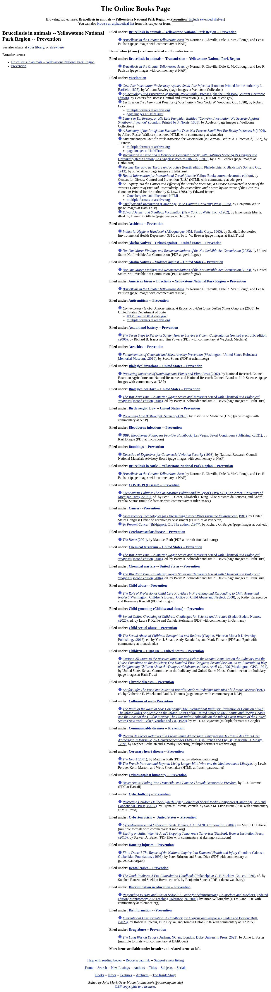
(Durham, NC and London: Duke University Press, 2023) (180, 937)
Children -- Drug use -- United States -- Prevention (166, 651)
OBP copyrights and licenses (135, 986)
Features (126, 975)
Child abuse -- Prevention (148, 585)
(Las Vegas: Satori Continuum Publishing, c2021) (192, 435)
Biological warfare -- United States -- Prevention (164, 389)
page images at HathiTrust (145, 114)
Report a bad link (138, 960)
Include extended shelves (206, 19)
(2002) (171, 374)
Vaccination (137, 78)
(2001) (135, 540)
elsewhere (57, 47)
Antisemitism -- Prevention (149, 300)
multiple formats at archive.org (148, 110)
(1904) (194, 130)
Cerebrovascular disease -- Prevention (157, 532)
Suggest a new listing (169, 960)
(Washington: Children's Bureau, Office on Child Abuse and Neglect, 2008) (188, 595)
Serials (181, 968)
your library (36, 47)
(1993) (168, 454)
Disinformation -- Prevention (150, 910)
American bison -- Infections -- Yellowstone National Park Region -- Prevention (187, 281)
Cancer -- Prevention (144, 508)
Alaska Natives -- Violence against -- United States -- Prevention (176, 262)
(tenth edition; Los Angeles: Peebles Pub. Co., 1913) (187, 157)
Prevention (18, 66)
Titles (153, 968)
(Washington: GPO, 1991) (192, 663)
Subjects (167, 968)
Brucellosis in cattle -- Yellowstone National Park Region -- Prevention (181, 466)
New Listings (120, 968)
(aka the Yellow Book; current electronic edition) (188, 175)
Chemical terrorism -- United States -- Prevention (165, 547)
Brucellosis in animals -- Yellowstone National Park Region (52, 62)
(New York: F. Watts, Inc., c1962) (176, 212)
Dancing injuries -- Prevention (151, 845)
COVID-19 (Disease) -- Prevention (154, 485)
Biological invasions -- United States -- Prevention (165, 366)
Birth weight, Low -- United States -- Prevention (164, 408)
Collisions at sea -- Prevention (151, 701)
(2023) (187, 251)
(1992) (194, 690)
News (112, 975)
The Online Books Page (135, 8)
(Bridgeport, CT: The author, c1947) (161, 524)
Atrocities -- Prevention (146, 347)
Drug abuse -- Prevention (147, 929)
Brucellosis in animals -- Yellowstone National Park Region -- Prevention (183, 32)
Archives (142, 975)
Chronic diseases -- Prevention (151, 682)
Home (89, 968)
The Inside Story (164, 975)
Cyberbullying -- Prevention (150, 794)
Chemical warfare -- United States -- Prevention (164, 566)
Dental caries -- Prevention (148, 868)
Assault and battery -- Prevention (153, 327)
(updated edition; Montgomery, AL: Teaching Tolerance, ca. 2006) (193, 897)
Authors (139, 968)
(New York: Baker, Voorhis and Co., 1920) (192, 715)
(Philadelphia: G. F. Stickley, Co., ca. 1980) (189, 876)
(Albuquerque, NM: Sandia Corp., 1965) (172, 231)
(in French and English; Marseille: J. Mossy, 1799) (190, 740)
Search (102, 968)
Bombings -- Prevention (146, 447)
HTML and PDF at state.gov (146, 316)
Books (99, 975)
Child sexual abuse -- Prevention (153, 628)
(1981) (185, 516)
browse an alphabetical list (115, 23)
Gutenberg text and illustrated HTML (153, 196)
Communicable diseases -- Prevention (156, 728)
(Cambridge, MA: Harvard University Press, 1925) (177, 204)
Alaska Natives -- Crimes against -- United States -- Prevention (175, 243)
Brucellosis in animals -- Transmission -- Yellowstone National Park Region (184, 58)
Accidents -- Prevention (146, 223)
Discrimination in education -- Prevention (159, 887)
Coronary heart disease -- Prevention (156, 751)
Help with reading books (104, 960)
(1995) (155, 416)
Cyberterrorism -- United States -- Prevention (163, 817)
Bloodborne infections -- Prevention (155, 427)
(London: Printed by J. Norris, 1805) (188, 120)
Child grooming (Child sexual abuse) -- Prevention (166, 608)
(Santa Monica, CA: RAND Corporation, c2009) (179, 825)
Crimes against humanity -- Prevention (158, 775)
